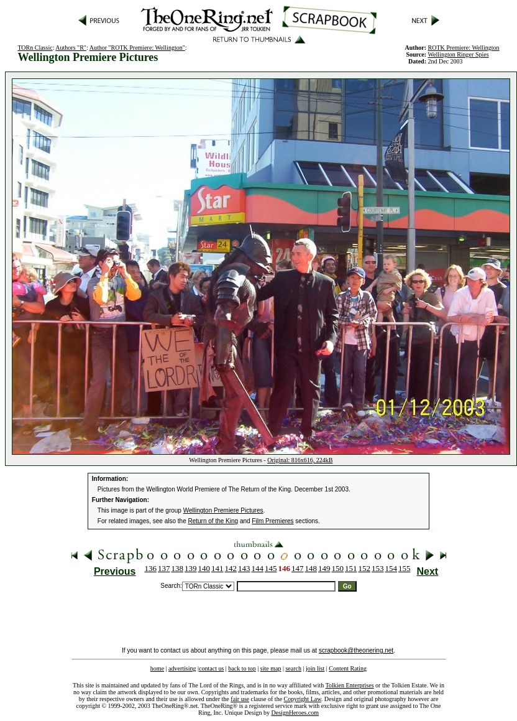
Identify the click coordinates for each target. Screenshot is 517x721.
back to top (241, 668)
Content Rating (348, 668)
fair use (240, 698)
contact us (211, 668)
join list (315, 668)
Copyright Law (302, 698)
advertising (182, 668)
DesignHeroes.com (295, 712)
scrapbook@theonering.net (356, 650)
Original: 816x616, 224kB (299, 460)
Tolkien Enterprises (350, 685)
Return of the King (213, 521)
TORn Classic (34, 47)
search (293, 668)
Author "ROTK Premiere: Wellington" (137, 47)
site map (270, 668)
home (157, 668)
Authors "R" (70, 47)
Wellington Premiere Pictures (223, 510)
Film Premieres (272, 521)
